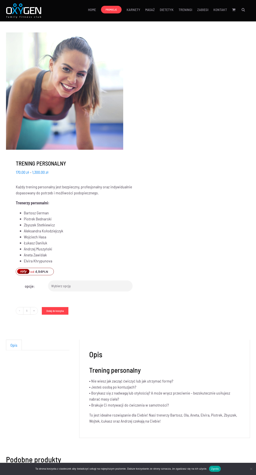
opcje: (30, 286)
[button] (243, 9)
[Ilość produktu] (26, 310)
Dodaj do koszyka (55, 310)
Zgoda (215, 468)
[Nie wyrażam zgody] (251, 469)
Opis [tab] (13, 345)
